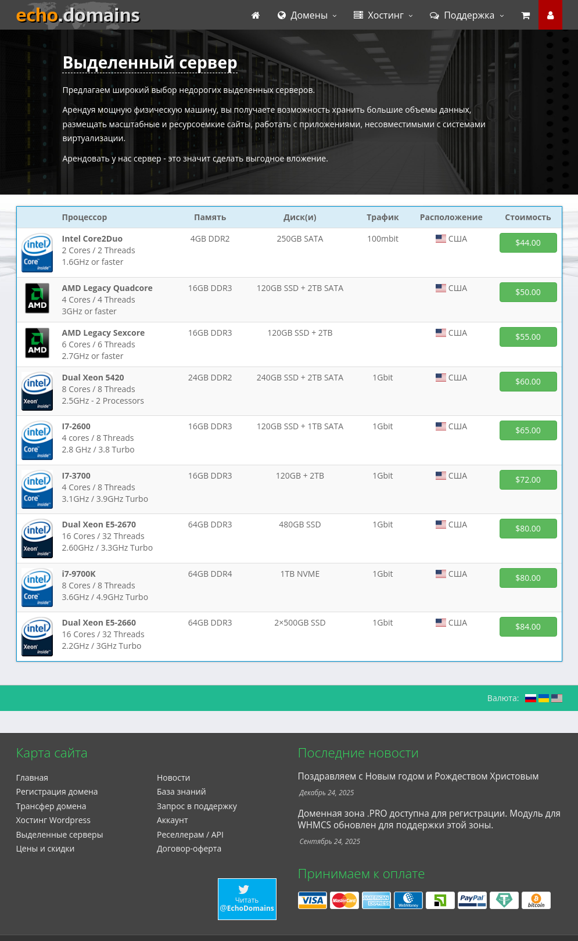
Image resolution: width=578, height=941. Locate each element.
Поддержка (462, 15)
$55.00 (528, 336)
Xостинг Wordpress (53, 819)
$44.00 (528, 242)
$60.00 (528, 381)
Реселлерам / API (190, 834)
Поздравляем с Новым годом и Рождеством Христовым (418, 776)
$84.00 (528, 626)
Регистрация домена (57, 791)
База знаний (181, 791)
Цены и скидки (45, 848)
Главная (32, 777)
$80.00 (528, 528)
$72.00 (528, 479)
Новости (173, 777)
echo (78, 15)
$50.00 (528, 291)
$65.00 (528, 430)
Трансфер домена (51, 805)
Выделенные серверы (59, 834)
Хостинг (379, 15)
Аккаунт (172, 819)
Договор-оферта (189, 848)
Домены (303, 15)
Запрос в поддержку (197, 805)
